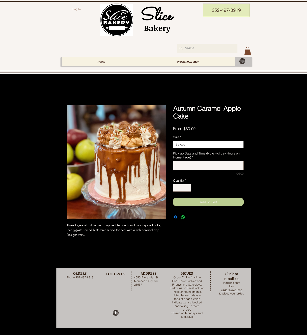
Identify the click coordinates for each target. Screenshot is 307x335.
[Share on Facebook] (175, 217)
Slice (155, 16)
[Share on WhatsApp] (183, 217)
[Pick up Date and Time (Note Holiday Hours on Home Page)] (208, 165)
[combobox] (208, 144)
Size (177, 137)
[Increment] (188, 188)
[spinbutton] (182, 188)
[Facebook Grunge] (242, 61)
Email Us (231, 278)
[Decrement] (176, 188)
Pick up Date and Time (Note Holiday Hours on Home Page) (206, 155)
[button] (247, 51)
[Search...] (207, 48)
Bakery (155, 27)
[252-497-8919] (226, 10)
